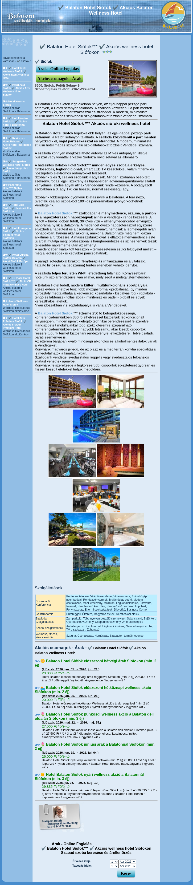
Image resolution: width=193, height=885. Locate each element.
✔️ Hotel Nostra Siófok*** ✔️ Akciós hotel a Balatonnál (15, 121)
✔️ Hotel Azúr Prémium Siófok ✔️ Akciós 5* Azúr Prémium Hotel (15, 323)
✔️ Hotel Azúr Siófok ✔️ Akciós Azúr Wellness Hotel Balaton (16, 89)
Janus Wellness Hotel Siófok (15, 303)
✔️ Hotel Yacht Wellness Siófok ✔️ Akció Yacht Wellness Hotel (16, 73)
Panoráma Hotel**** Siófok (12, 186)
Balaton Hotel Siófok (55, 213)
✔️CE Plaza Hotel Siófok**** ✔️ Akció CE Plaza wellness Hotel (17, 281)
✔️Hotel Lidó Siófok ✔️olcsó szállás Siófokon (17, 208)
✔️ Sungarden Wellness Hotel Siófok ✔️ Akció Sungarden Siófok (16, 166)
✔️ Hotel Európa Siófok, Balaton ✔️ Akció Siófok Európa (16, 258)
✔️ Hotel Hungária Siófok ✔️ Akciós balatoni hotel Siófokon (17, 233)
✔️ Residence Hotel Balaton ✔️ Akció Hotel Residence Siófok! (17, 143)
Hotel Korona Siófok (14, 103)
